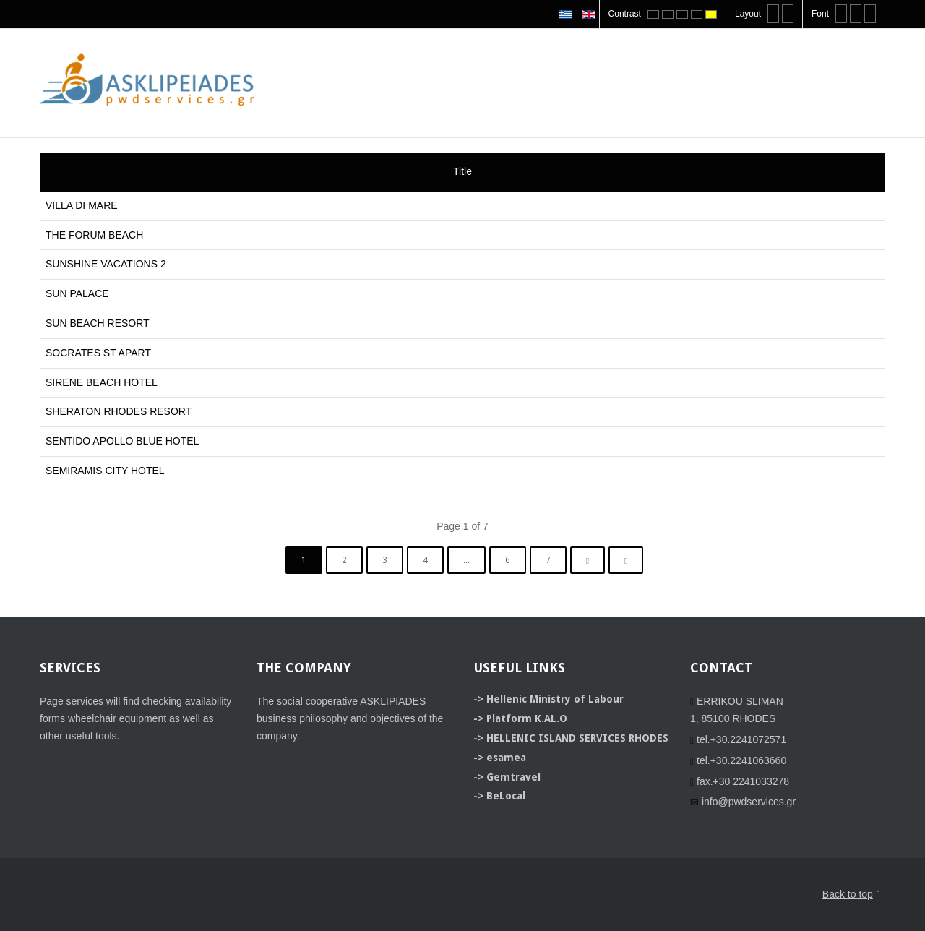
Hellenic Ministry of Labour (555, 699)
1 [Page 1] (303, 560)
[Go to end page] (625, 560)
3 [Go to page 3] (384, 560)
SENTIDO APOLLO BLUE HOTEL (122, 441)
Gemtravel (513, 777)
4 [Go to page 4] (425, 560)
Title (462, 171)
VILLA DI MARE (82, 205)
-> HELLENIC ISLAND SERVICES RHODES (570, 738)
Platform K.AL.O (526, 718)
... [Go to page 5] (466, 560)
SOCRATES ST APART (98, 353)
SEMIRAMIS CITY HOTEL (105, 470)
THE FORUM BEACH (94, 235)
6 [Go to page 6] (507, 560)
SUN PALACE (77, 293)
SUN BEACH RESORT (98, 323)
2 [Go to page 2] (344, 560)
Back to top (851, 895)
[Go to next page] (587, 560)
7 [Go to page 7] (548, 560)
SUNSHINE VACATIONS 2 (106, 264)
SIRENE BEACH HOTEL (102, 382)
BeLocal (505, 796)
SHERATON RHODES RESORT (119, 411)
